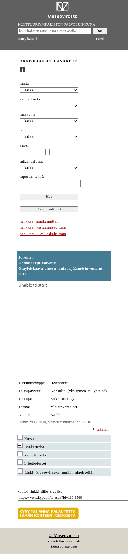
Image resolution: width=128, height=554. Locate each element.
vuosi (24, 145)
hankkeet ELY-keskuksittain (43, 234)
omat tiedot (98, 39)
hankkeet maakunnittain (40, 221)
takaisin (101, 429)
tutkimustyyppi (32, 161)
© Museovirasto (64, 535)
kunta (24, 84)
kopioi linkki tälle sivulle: (40, 491)
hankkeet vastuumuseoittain (43, 227)
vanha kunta (30, 99)
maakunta (28, 114)
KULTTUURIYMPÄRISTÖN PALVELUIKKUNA (56, 24)
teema (25, 130)
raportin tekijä (32, 176)
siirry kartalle (28, 39)
